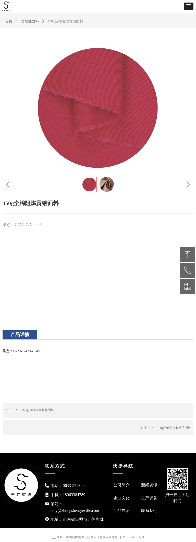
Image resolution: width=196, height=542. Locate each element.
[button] (188, 6)
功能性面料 (30, 21)
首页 (8, 21)
